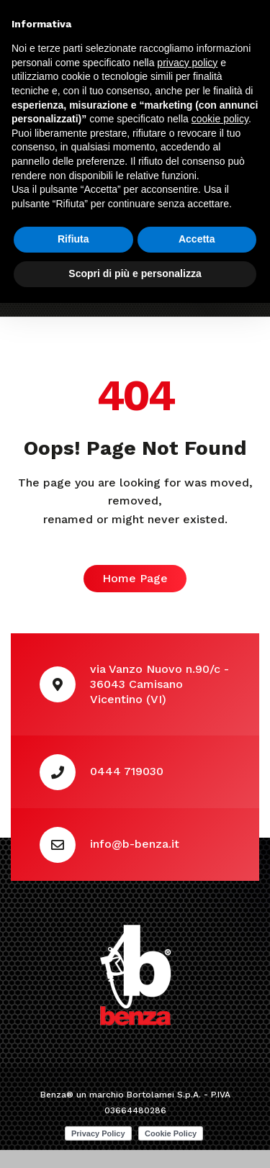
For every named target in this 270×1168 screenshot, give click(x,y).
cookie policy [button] (220, 119)
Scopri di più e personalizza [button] (134, 273)
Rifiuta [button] (73, 239)
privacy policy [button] (187, 62)
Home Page (135, 578)
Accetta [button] (197, 239)
